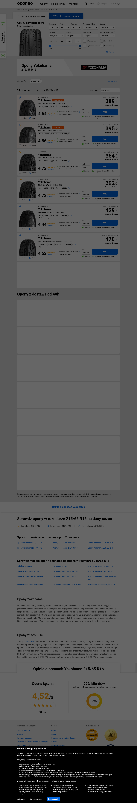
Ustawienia (21, 799)
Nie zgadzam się (36, 799)
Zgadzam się (53, 799)
